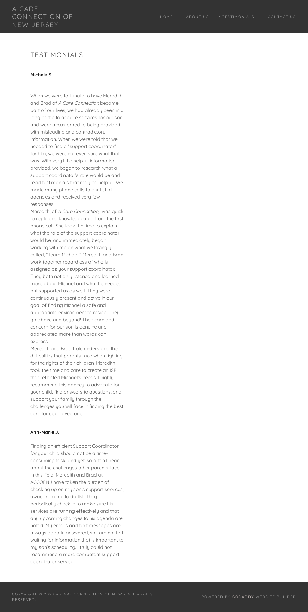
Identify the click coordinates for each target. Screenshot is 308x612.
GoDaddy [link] (243, 597)
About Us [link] (197, 16)
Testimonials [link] (238, 16)
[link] (50, 25)
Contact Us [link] (282, 16)
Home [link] (166, 16)
